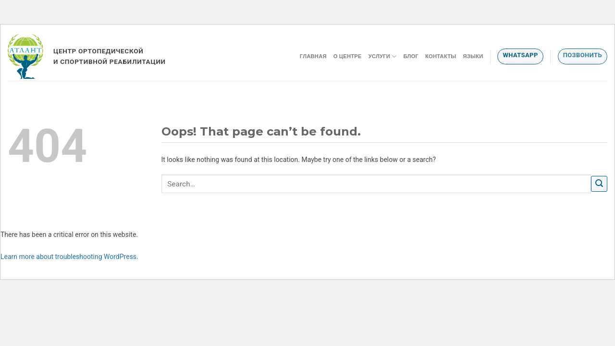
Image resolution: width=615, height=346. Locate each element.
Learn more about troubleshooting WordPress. (69, 256)
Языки (473, 56)
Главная (313, 56)
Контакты (440, 56)
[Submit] (599, 184)
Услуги (383, 56)
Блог (410, 56)
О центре (347, 56)
